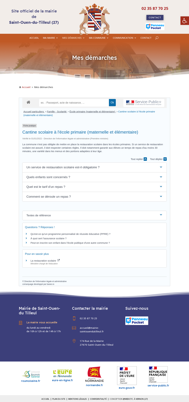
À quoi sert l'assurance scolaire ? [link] (48, 238)
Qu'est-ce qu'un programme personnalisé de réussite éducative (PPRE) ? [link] (70, 234)
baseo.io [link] (50, 284)
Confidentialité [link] (98, 399)
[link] (184, 20)
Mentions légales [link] (77, 399)
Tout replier (139, 159)
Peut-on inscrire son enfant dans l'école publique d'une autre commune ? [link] (70, 242)
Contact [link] (155, 17)
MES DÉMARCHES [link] (72, 38)
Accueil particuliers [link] (34, 111)
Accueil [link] (45, 399)
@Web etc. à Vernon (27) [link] (135, 399)
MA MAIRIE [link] (49, 38)
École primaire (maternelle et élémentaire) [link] (92, 111)
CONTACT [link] (146, 38)
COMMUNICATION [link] (123, 38)
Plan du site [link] (58, 399)
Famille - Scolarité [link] (57, 111)
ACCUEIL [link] (34, 38)
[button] (94, 167)
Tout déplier (158, 159)
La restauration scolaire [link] (45, 260)
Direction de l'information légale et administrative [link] (45, 281)
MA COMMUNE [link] (97, 38)
